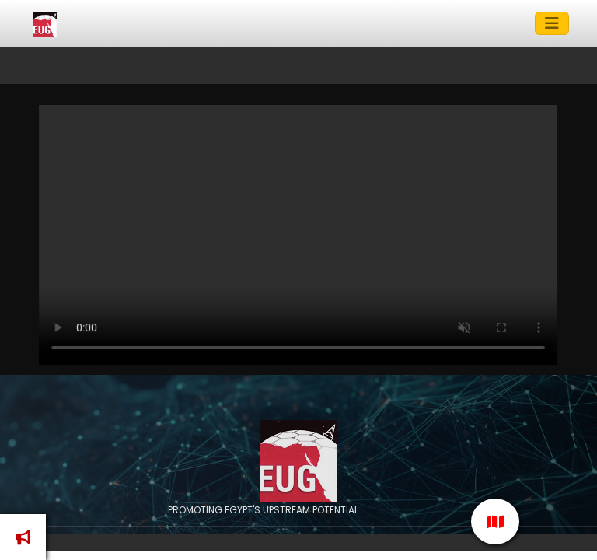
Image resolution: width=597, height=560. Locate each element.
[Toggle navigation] (552, 23)
